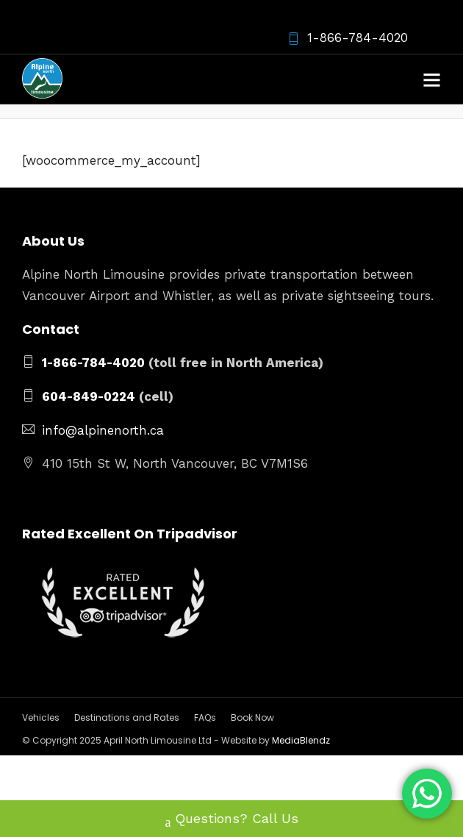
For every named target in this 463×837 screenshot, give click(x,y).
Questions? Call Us (231, 820)
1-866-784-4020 (347, 37)
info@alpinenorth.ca (103, 430)
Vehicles (41, 717)
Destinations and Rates (126, 717)
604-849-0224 (88, 396)
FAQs (205, 717)
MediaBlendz (301, 740)
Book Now (252, 717)
